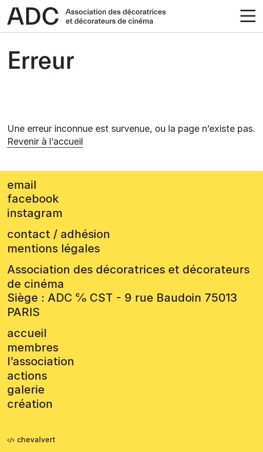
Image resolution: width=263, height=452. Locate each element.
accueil (27, 333)
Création (30, 403)
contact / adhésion (58, 234)
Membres (32, 347)
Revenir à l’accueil (45, 141)
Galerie (26, 389)
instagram (35, 213)
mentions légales (53, 248)
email (21, 184)
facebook (33, 198)
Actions (27, 375)
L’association (40, 361)
